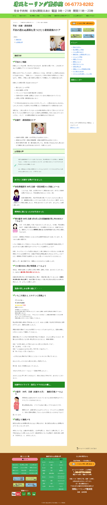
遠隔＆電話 (61, 489)
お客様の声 (19, 42)
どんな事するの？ (78, 52)
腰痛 (44, 473)
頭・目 (43, 462)
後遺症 (43, 470)
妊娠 (44, 483)
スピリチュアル (61, 480)
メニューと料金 (77, 57)
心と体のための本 (78, 71)
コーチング (61, 483)
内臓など (44, 480)
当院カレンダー (74, 127)
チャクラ (61, 464)
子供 (51, 470)
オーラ (61, 486)
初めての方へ (77, 47)
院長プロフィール (78, 64)
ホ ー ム (25, 459)
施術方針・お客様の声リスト (81, 54)
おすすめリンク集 (33, 473)
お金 (51, 483)
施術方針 (18, 39)
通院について (77, 62)
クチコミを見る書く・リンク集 (82, 74)
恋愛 (51, 480)
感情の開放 (51, 473)
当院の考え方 (77, 66)
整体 (61, 462)
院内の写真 (23, 470)
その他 (43, 486)
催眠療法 (61, 470)
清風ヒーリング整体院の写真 (81, 69)
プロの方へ (51, 476)
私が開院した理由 (78, 49)
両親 (51, 467)
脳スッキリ (51, 486)
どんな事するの (33, 464)
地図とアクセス (77, 59)
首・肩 (43, 467)
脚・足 (43, 476)
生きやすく (51, 462)
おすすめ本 (23, 473)
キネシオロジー (61, 473)
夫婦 (51, 464)
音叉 (61, 467)
